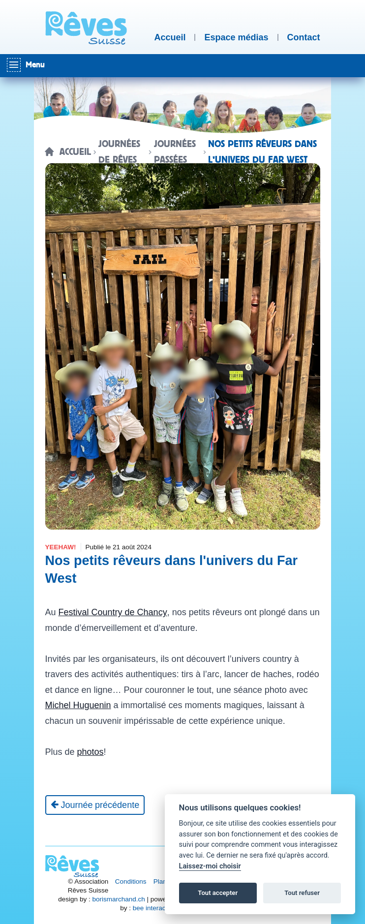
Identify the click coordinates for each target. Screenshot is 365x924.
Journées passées (175, 152)
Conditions (131, 881)
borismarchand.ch (118, 899)
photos (90, 752)
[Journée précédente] (95, 805)
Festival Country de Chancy (113, 612)
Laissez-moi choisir (210, 866)
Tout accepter (218, 892)
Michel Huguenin (78, 705)
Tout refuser (302, 892)
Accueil (75, 152)
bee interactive (154, 908)
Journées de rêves (119, 152)
